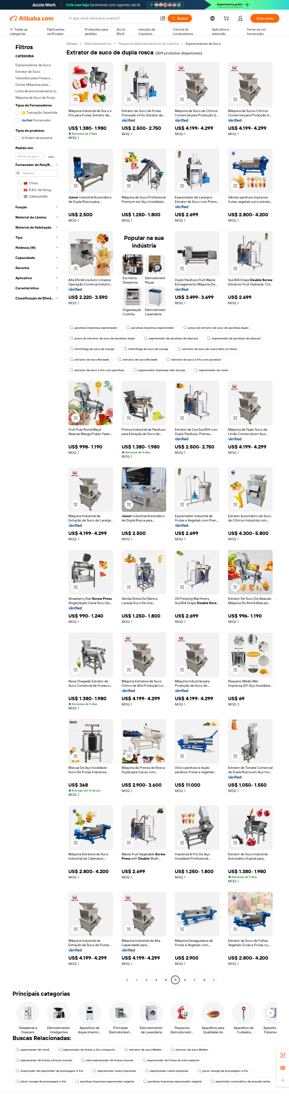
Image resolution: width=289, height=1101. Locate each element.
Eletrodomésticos (98, 44)
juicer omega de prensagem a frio (222, 1071)
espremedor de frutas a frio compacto (86, 1050)
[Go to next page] (214, 980)
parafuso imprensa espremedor (93, 328)
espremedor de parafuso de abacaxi (171, 338)
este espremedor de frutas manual (107, 1060)
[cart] (227, 19)
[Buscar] (180, 18)
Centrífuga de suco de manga (92, 349)
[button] (163, 18)
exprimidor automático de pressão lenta (240, 1081)
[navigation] (37, 512)
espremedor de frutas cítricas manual (44, 1060)
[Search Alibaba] (112, 18)
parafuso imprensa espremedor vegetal (104, 1081)
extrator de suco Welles (142, 1050)
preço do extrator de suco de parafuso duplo (216, 328)
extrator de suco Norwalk (89, 360)
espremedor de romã (211, 370)
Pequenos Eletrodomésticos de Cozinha (148, 44)
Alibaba (71, 44)
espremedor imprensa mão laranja (159, 370)
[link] (282, 1055)
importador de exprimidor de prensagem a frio (49, 1071)
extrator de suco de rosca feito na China (207, 349)
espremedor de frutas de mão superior (171, 1060)
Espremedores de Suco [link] (203, 44)
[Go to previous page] (127, 980)
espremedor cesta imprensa (114, 1071)
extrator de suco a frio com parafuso (193, 360)
